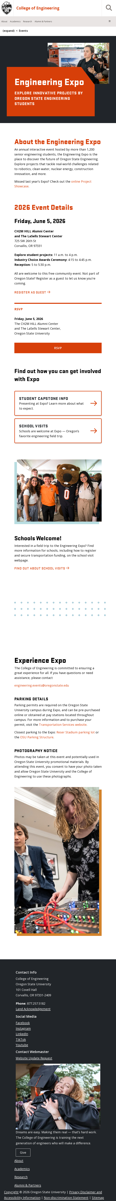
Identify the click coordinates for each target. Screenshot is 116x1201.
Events (23, 31)
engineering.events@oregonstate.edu (41, 685)
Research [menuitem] (27, 21)
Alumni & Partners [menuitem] (43, 21)
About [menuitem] (4, 21)
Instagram (23, 1028)
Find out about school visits (39, 568)
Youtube (22, 1045)
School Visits (33, 426)
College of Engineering (37, 8)
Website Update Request (34, 1058)
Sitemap (98, 1198)
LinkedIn (22, 1034)
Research (21, 1177)
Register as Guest (30, 292)
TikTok (21, 1039)
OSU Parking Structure (36, 737)
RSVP (58, 348)
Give (23, 1152)
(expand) (9, 31)
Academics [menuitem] (15, 21)
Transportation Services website (63, 725)
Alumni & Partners (27, 1185)
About (18, 1161)
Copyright (11, 1192)
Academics (22, 1169)
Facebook (23, 1023)
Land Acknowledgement (33, 1009)
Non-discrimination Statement (66, 1198)
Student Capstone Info (43, 398)
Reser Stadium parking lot (75, 732)
